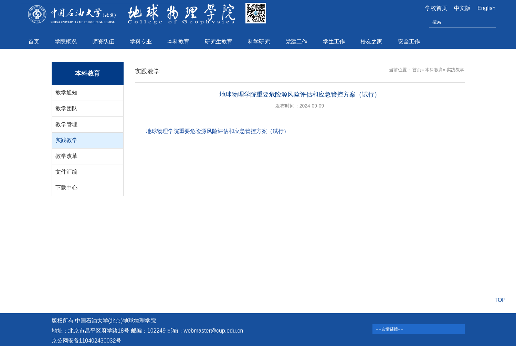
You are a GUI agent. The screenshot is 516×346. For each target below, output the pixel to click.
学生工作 (334, 41)
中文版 (462, 8)
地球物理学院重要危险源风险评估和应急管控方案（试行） (217, 131)
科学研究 (259, 41)
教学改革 (66, 156)
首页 (33, 41)
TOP (500, 300)
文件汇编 (66, 172)
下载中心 (66, 188)
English (486, 8)
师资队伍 (103, 41)
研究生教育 (218, 41)
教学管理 (66, 124)
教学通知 (66, 92)
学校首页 (436, 8)
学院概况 (66, 41)
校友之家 (371, 41)
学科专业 (141, 41)
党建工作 (296, 41)
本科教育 (178, 41)
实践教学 (66, 140)
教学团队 (66, 108)
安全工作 (409, 41)
